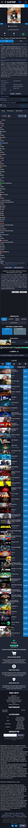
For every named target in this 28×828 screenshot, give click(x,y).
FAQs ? (14, 709)
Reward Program (20, 726)
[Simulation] (18, 94)
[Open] (2, 2)
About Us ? (14, 702)
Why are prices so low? (14, 705)
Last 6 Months (17, 325)
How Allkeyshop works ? (14, 703)
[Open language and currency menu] (20, 2)
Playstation (8, 730)
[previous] (1, 24)
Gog (18, 88)
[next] (26, 24)
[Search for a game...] (14, 5)
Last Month (23, 325)
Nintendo (8, 733)
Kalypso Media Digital (18, 86)
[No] (26, 822)
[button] (25, 2)
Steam (15, 88)
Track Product (14, 329)
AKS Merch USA (20, 733)
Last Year (11, 325)
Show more (8, 273)
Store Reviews (20, 730)
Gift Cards (20, 727)
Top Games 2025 (20, 732)
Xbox (8, 726)
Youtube (23, 716)
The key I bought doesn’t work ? (14, 706)
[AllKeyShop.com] (10, 2)
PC (8, 723)
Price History (10, 111)
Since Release (4, 325)
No (16, 825)
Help (22, 825)
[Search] (26, 5)
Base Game (19, 111)
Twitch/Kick (5, 716)
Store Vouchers (20, 723)
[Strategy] (12, 94)
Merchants (5, 717)
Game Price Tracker (20, 725)
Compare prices (13, 271)
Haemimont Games (18, 84)
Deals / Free (20, 729)
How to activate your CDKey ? (14, 707)
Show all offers (19, 273)
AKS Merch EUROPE (20, 735)
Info (7, 41)
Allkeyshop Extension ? (14, 710)
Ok (12, 825)
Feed (21, 41)
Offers (3, 111)
